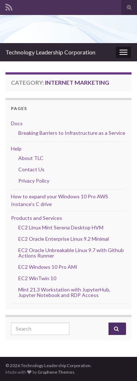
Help (16, 148)
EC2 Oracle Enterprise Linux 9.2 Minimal (63, 239)
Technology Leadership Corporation (50, 52)
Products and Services (36, 218)
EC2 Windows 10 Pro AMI (47, 267)
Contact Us (31, 169)
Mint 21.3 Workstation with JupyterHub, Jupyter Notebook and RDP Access (64, 292)
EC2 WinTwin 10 (37, 278)
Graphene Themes (56, 372)
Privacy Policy (33, 181)
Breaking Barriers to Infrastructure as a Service (71, 133)
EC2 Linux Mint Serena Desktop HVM (60, 227)
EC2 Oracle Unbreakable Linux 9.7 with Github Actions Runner (71, 253)
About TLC (30, 158)
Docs (17, 123)
